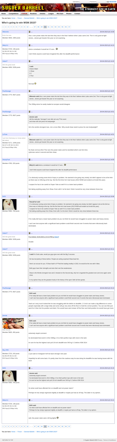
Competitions (14, 13)
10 (27, 27)
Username (76, 1)
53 (55, 27)
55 (62, 27)
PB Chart (60, 13)
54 (59, 27)
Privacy (100, 440)
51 (48, 27)
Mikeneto (6, 32)
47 (35, 27)
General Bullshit (29, 18)
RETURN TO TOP (7, 440)
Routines (33, 13)
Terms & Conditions (109, 440)
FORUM (24, 13)
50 (45, 27)
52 (52, 27)
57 (69, 27)
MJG (4, 196)
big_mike (6, 350)
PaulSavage (7, 91)
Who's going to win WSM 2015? (47, 18)
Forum (20, 18)
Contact (77, 13)
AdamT (5, 61)
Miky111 (5, 45)
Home (3, 13)
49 (42, 27)
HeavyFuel (6, 159)
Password (93, 1)
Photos (69, 13)
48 (38, 27)
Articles (42, 13)
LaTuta (5, 134)
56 (66, 27)
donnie (5, 315)
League (51, 13)
